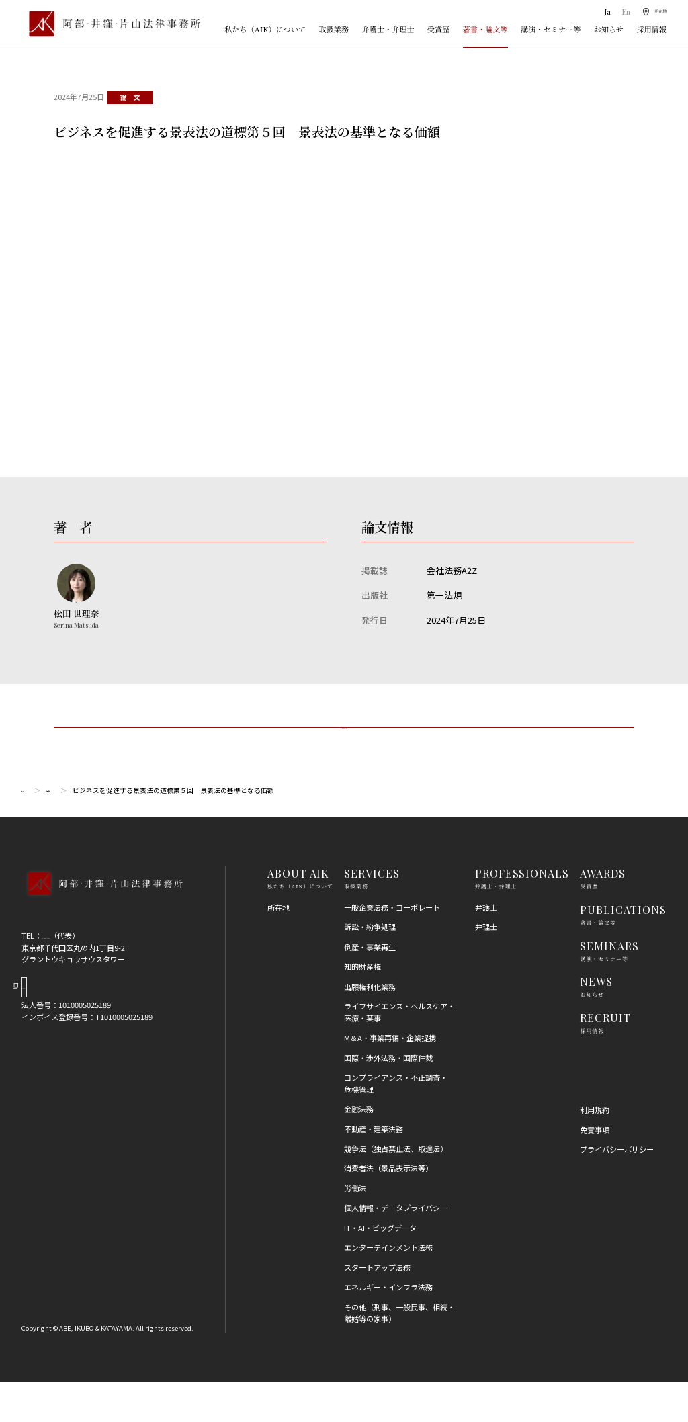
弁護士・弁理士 (387, 29)
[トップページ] (111, 23)
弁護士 (486, 947)
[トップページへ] (102, 938)
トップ (32, 830)
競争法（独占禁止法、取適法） (395, 1188)
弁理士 (486, 967)
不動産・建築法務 (373, 1168)
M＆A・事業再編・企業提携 (390, 1078)
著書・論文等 (485, 29)
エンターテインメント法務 (388, 1287)
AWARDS (603, 914)
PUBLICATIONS (623, 950)
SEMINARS (609, 986)
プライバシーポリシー (617, 1189)
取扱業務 (333, 29)
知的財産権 (362, 1006)
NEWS (596, 1022)
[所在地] (649, 11)
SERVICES (372, 914)
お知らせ (609, 29)
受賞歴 (438, 29)
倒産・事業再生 (370, 987)
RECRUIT (605, 1058)
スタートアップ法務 (377, 1307)
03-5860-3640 (64, 975)
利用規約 (594, 1149)
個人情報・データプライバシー (395, 1248)
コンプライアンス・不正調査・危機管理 (395, 1123)
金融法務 (359, 1149)
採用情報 (651, 29)
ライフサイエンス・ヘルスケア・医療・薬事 (399, 1052)
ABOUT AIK (298, 914)
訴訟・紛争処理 (370, 967)
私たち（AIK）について (265, 29)
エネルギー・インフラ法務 (388, 1327)
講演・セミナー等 (551, 29)
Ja (595, 12)
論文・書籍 (81, 830)
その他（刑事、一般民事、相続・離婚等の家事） (399, 1353)
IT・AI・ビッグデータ (380, 1268)
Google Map (76, 1037)
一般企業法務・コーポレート (392, 947)
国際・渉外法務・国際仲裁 (388, 1098)
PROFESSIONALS (522, 914)
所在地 (278, 947)
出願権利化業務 (370, 1026)
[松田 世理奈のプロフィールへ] (76, 597)
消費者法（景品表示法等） (388, 1208)
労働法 (355, 1228)
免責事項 (594, 1170)
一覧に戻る (343, 749)
